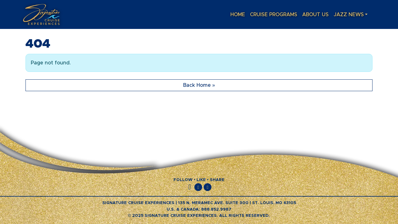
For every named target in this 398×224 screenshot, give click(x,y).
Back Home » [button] (199, 85)
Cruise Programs (273, 14)
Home (237, 14)
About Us (315, 14)
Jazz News (349, 14)
